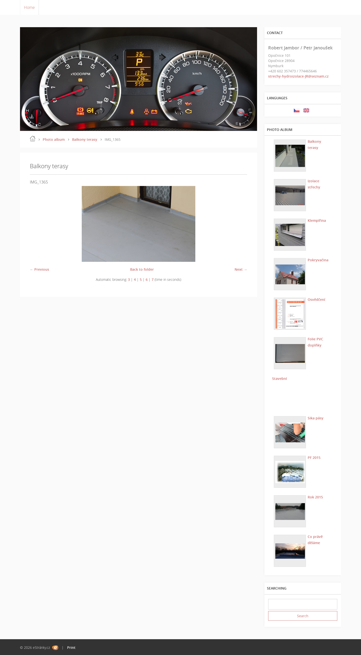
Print (71, 647)
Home (29, 7)
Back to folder (142, 269)
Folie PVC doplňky (315, 341)
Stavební (279, 378)
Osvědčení (316, 299)
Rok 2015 (315, 496)
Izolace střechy (313, 183)
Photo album (54, 139)
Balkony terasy (84, 139)
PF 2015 (313, 457)
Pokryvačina (317, 259)
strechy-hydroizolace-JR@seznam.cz (298, 76)
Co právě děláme (314, 539)
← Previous (39, 269)
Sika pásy (315, 417)
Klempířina (316, 220)
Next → (241, 269)
